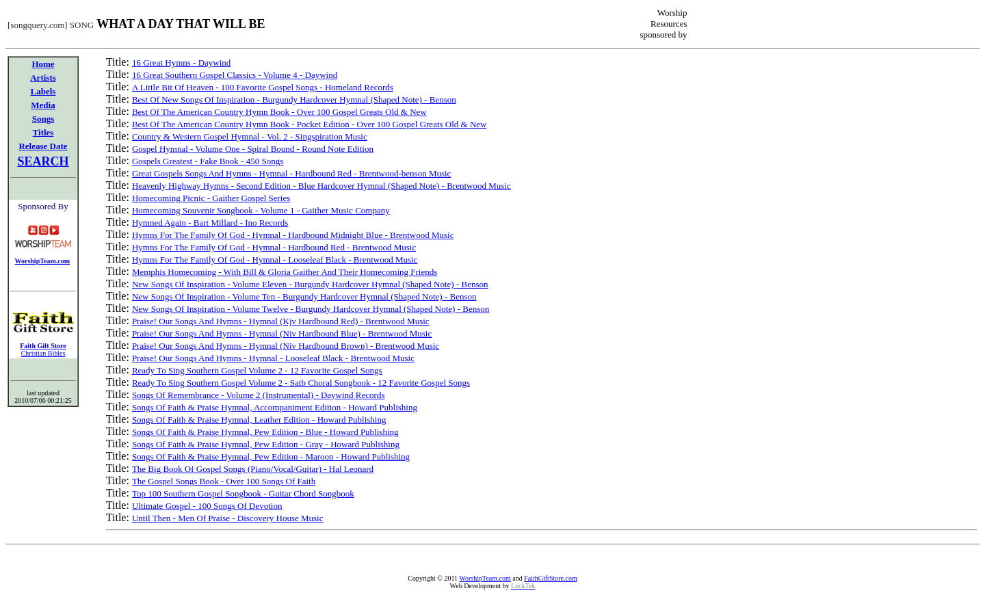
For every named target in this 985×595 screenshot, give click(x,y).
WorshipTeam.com (484, 578)
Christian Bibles (43, 353)
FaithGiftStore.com (550, 578)
